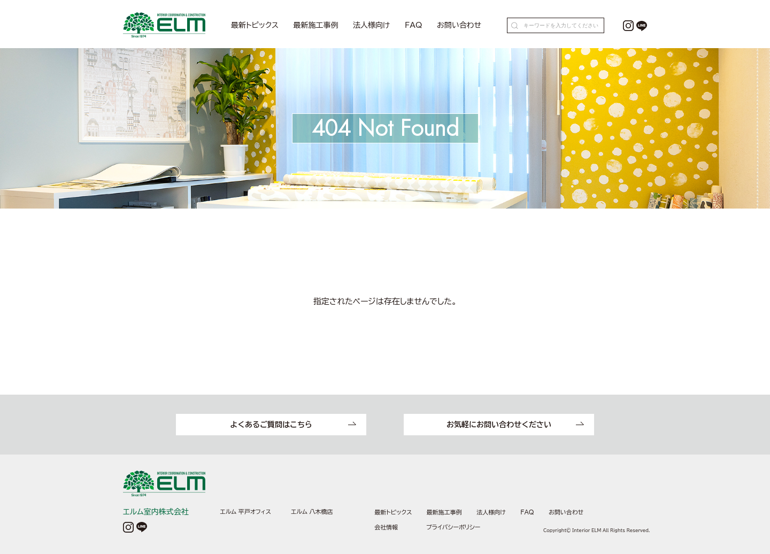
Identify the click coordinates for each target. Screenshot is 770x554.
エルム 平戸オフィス (245, 511)
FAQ (413, 25)
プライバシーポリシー (453, 527)
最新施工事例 (316, 25)
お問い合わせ (459, 25)
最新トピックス (255, 25)
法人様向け (371, 25)
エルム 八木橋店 (312, 511)
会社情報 (386, 527)
